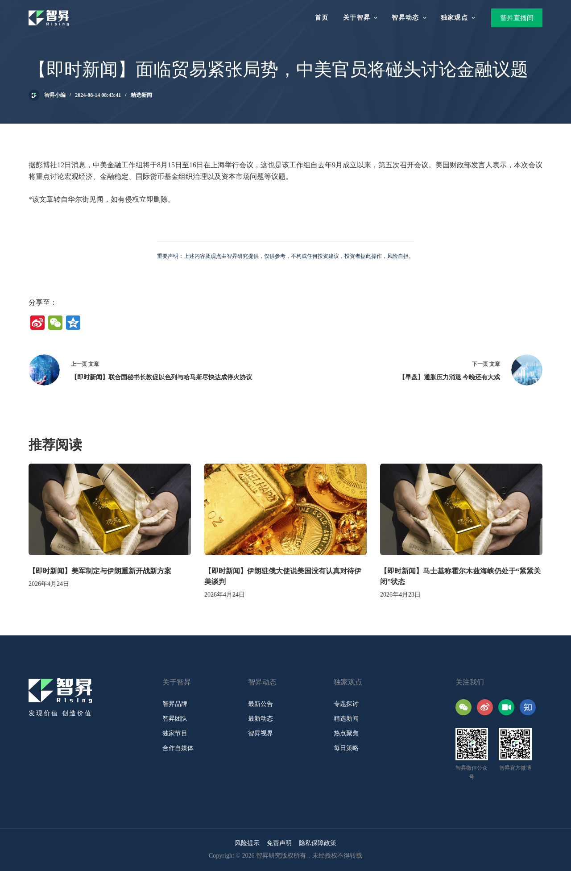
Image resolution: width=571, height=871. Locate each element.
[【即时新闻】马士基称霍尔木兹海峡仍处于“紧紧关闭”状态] (461, 509)
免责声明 (279, 843)
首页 (322, 17)
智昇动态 (410, 18)
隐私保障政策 (317, 843)
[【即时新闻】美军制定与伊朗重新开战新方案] (110, 509)
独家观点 (459, 18)
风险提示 (247, 843)
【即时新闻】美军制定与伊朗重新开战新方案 (100, 571)
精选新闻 (141, 95)
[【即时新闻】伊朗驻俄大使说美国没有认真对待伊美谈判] (285, 509)
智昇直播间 (517, 17)
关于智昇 (361, 18)
